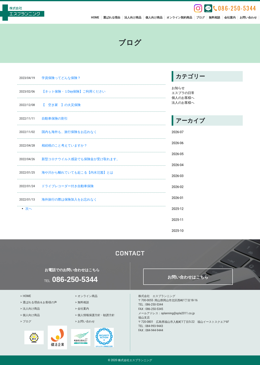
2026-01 (177, 198)
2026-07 (177, 132)
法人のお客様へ (183, 103)
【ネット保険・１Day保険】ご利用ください (74, 91)
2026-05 (177, 154)
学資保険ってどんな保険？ (61, 78)
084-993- (150, 326)
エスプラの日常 (183, 93)
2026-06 (177, 143)
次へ (28, 209)
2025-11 (177, 220)
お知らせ (178, 88)
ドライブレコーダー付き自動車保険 (68, 186)
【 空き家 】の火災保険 (61, 105)
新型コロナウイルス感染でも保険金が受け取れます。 (81, 159)
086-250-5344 (75, 279)
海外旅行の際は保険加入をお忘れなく (69, 199)
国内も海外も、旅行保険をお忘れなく (69, 132)
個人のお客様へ (183, 98)
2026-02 (177, 187)
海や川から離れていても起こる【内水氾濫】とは (77, 172)
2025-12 (177, 209)
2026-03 (177, 176)
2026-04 (177, 165)
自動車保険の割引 (55, 118)
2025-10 (177, 231)
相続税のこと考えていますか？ (64, 145)
